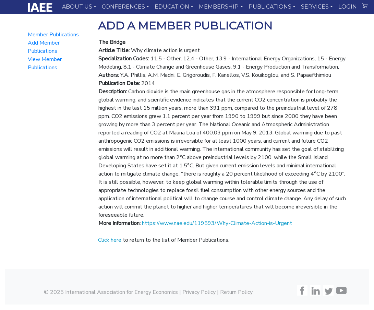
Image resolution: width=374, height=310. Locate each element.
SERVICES (315, 6)
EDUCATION (172, 6)
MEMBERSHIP (219, 6)
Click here (109, 240)
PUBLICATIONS (270, 6)
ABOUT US (77, 6)
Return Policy (236, 292)
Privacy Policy (199, 292)
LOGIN (347, 6)
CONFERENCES (123, 6)
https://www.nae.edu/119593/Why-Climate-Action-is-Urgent (217, 223)
